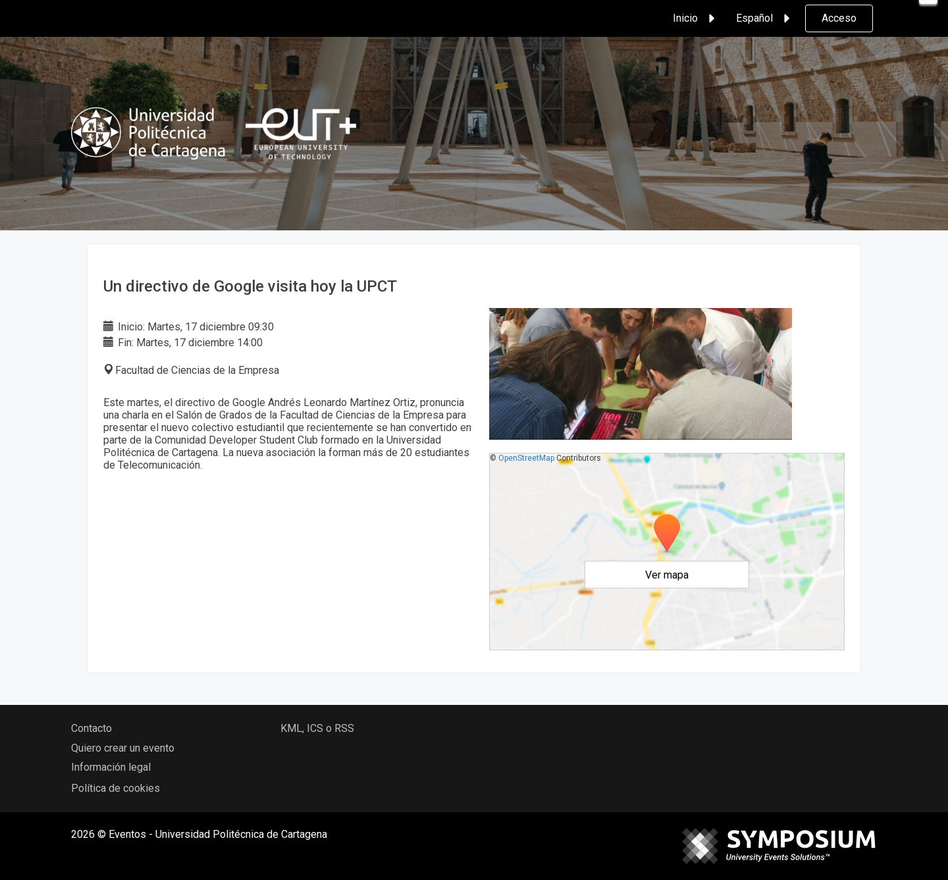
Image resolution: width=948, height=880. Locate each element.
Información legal (111, 767)
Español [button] (765, 18)
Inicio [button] (696, 18)
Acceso (839, 18)
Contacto (91, 728)
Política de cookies (115, 788)
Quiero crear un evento (122, 748)
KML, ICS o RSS (317, 728)
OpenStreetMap (526, 458)
